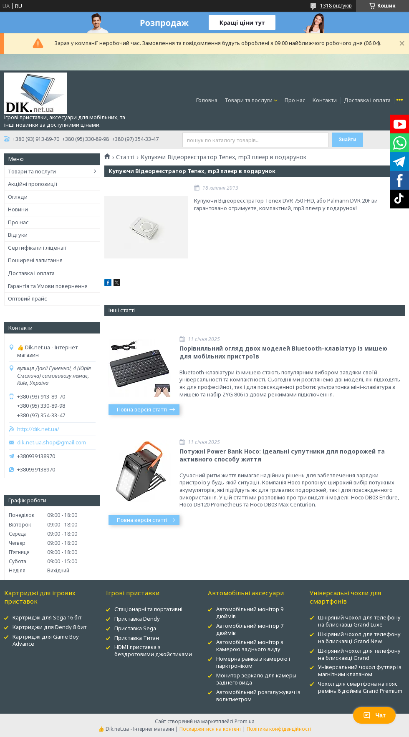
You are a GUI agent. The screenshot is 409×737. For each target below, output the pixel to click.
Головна (206, 100)
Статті (125, 157)
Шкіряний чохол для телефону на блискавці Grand (359, 654)
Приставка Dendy (137, 618)
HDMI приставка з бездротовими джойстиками (153, 650)
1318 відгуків (336, 5)
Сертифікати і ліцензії (37, 247)
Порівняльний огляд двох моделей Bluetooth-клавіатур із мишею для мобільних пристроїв (283, 352)
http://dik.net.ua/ (38, 429)
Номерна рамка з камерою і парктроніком (253, 662)
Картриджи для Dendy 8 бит (49, 627)
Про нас (295, 100)
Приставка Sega (135, 628)
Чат (374, 715)
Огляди (18, 197)
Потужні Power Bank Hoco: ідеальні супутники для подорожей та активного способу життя (282, 455)
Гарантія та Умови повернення (48, 286)
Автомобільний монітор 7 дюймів (249, 629)
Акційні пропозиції (33, 184)
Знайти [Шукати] (347, 140)
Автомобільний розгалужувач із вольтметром (258, 695)
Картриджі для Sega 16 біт (47, 617)
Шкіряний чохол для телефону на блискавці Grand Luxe (359, 621)
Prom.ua (245, 721)
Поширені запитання (35, 260)
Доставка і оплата (367, 100)
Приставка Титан (136, 638)
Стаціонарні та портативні (148, 609)
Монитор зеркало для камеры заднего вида (256, 679)
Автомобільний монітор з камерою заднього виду (249, 645)
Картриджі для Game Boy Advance (46, 640)
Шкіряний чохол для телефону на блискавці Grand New (359, 637)
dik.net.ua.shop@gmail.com (51, 442)
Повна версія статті (142, 409)
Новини (18, 209)
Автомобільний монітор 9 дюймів (249, 612)
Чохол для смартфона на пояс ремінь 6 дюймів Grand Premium (360, 687)
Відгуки (18, 234)
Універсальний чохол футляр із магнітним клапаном (359, 670)
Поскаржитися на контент (210, 728)
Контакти (325, 100)
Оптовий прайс (27, 298)
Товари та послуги (249, 100)
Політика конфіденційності (279, 728)
